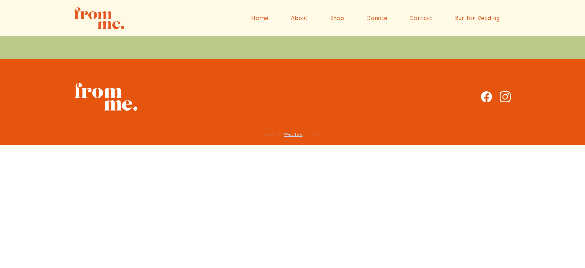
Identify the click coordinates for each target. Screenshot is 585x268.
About (299, 18)
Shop (337, 18)
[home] (99, 18)
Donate (376, 18)
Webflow (293, 134)
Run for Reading (477, 18)
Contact (421, 18)
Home (259, 18)
